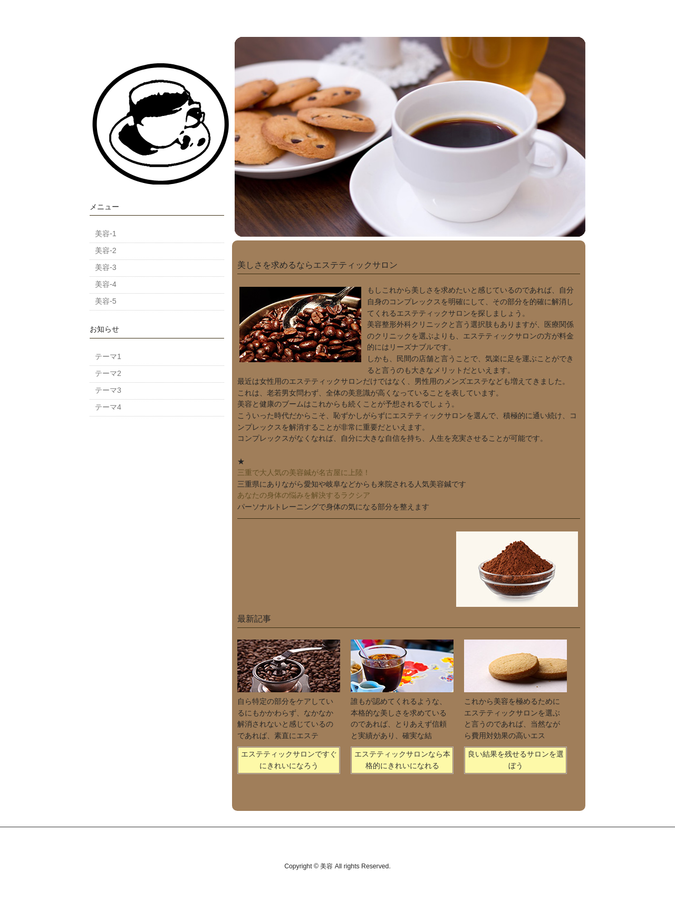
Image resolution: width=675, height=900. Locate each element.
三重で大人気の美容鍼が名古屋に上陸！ (303, 472)
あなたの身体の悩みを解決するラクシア (303, 495)
